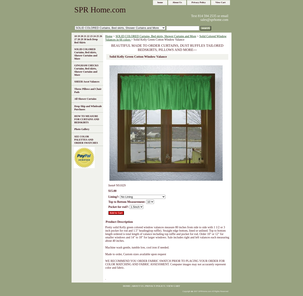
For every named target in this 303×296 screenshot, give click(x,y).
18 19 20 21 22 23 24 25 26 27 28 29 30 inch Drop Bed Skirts (88, 39)
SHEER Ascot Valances (86, 81)
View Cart (220, 2)
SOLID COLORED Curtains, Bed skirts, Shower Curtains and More (156, 36)
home (160, 2)
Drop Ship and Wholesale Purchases (88, 108)
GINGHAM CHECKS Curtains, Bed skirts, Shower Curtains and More (86, 70)
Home (108, 36)
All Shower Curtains (85, 98)
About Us (177, 2)
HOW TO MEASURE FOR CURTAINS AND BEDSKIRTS (86, 119)
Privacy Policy (198, 2)
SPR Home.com (100, 9)
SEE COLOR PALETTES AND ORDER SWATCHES (86, 139)
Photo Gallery (81, 129)
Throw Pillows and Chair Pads (87, 91)
